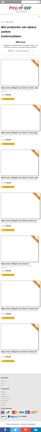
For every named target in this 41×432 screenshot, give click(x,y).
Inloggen (3, 14)
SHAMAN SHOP (5, 398)
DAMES (3, 392)
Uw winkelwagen (34, 14)
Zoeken (38, 2)
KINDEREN (4, 396)
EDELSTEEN (4, 400)
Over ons (3, 381)
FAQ (2, 385)
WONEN (3, 405)
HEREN (3, 394)
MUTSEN (3, 403)
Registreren (9, 14)
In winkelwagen (8, 99)
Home (2, 22)
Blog (2, 383)
